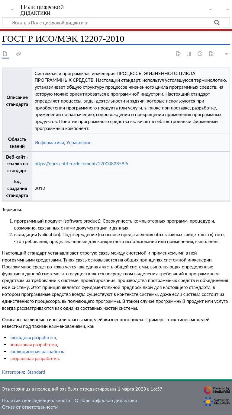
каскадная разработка (32, 337)
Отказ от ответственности (30, 407)
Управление (79, 142)
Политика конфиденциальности (36, 400)
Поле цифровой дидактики (42, 10)
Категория (13, 372)
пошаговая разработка (33, 344)
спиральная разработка (34, 358)
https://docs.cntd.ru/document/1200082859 (79, 163)
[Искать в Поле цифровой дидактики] (116, 22)
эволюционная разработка (37, 351)
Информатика (49, 142)
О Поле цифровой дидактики (106, 400)
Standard (36, 372)
